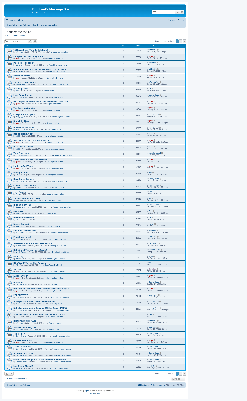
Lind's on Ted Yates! (23, 166)
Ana (17, 213)
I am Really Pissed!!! (23, 366)
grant (18, 58)
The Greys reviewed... (24, 108)
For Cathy (18, 256)
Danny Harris (21, 97)
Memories (18, 211)
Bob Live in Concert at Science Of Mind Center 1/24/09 (40, 308)
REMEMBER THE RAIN (24, 321)
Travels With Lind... (22, 347)
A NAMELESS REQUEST (25, 327)
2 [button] (180, 41)
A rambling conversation (58, 52)
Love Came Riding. (22, 95)
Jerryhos (19, 271)
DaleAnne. (18, 282)
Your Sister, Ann (21, 153)
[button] (184, 41)
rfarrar (18, 226)
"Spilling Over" (20, 89)
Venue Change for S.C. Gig (26, 198)
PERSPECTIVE (20, 295)
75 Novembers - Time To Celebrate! (30, 50)
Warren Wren (21, 84)
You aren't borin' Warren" (25, 82)
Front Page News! (22, 237)
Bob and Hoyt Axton (23, 134)
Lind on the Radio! (22, 340)
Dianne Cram (21, 188)
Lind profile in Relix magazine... (28, 56)
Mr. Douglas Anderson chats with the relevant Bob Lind (40, 101)
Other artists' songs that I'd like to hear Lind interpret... (40, 360)
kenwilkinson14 (22, 155)
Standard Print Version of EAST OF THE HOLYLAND (39, 314)
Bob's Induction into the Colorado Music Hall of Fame (39, 69)
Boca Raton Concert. (23, 179)
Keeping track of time (54, 58)
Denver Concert (21, 224)
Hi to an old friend (22, 205)
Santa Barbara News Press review (30, 159)
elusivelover (20, 246)
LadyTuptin (20, 297)
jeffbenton (19, 52)
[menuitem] (21, 20)
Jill (17, 200)
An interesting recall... (24, 353)
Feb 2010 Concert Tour (24, 230)
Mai (17, 175)
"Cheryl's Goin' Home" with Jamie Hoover (34, 301)
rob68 (18, 136)
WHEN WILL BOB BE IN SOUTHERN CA (32, 243)
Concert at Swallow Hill (24, 185)
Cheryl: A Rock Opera (24, 114)
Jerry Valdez (19, 192)
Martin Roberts (21, 252)
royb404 (19, 368)
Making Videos (20, 172)
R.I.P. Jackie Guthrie (23, 147)
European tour (20, 276)
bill (17, 91)
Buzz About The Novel (53, 265)
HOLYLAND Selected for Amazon (29, 263)
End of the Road (21, 121)
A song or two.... (50, 91)
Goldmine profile (21, 76)
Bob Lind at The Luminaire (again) (30, 250)
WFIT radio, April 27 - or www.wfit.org (31, 140)
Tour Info (17, 269)
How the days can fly (23, 127)
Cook (18, 194)
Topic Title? (19, 334)
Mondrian (19, 65)
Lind (17, 317)
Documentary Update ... (25, 218)
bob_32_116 (20, 117)
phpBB (87, 391)
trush (18, 259)
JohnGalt (19, 233)
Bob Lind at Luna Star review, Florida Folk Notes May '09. (41, 289)
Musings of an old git (23, 63)
